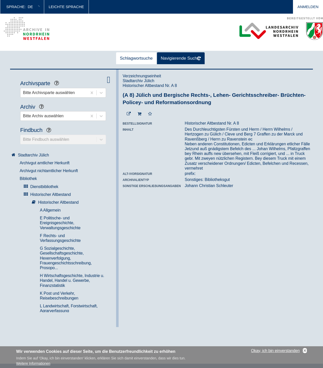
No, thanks (305, 351)
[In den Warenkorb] (139, 114)
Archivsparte (41, 84)
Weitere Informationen (33, 363)
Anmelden (308, 7)
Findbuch (37, 130)
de (30, 7)
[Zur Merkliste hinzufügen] (150, 114)
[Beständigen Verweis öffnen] (128, 114)
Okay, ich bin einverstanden (275, 351)
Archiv (34, 107)
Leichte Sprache (66, 7)
